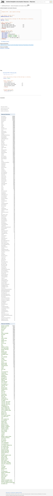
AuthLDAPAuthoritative (8, 297)
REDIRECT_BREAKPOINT (8, 472)
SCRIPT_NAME (8, 422)
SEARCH (8, 390)
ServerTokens (8, 156)
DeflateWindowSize (8, 320)
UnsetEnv (8, 248)
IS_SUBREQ (8, 400)
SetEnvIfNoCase (8, 145)
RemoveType (8, 205)
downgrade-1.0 (8, 378)
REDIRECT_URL (8, 414)
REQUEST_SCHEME (8, 427)
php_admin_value (8, 214)
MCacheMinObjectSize (8, 291)
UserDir (8, 234)
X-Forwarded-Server (8, 443)
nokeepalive (8, 375)
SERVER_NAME (8, 363)
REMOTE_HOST (8, 395)
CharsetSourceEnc (8, 230)
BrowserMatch (8, 157)
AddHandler (8, 164)
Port (8, 159)
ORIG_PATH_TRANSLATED (8, 463)
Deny (8, 123)
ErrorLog (8, 305)
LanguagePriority (8, 233)
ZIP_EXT (8, 470)
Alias (8, 186)
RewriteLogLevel (8, 255)
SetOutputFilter (8, 150)
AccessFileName (8, 281)
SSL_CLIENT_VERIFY (8, 447)
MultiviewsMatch (8, 275)
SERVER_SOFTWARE (8, 450)
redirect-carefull (8, 431)
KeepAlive (8, 199)
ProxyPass (8, 251)
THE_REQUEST (8, 353)
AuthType (8, 169)
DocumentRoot (8, 219)
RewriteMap (8, 245)
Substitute (8, 237)
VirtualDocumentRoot (8, 162)
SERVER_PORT (8, 340)
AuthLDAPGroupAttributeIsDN (8, 315)
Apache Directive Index (5, 108)
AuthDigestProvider (8, 249)
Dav (8, 213)
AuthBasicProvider (8, 209)
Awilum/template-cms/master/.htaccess (19, 5)
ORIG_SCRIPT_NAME (8, 461)
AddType (8, 133)
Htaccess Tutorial (4, 106)
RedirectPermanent (8, 212)
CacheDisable (8, 263)
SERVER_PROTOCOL (8, 452)
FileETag (8, 142)
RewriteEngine (26, 44)
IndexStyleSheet (8, 220)
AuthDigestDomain (8, 280)
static (8, 335)
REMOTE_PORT (8, 468)
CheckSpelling (8, 223)
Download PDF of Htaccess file (9, 72)
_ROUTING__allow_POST (8, 404)
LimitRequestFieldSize (8, 307)
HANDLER (8, 380)
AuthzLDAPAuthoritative (8, 269)
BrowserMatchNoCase (8, 240)
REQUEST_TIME (8, 457)
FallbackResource (8, 194)
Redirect (8, 127)
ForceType (8, 182)
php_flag (12, 44)
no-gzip (8, 339)
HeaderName (8, 208)
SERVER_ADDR (8, 351)
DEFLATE (8, 329)
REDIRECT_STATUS (8, 346)
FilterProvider (8, 176)
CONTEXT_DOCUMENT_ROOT (8, 480)
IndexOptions (8, 193)
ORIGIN (8, 342)
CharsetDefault (8, 228)
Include (8, 146)
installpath (8, 467)
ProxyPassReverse (8, 274)
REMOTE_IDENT (8, 460)
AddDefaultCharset (6, 5)
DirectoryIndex (8, 136)
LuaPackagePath (8, 276)
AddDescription (8, 215)
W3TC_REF (8, 396)
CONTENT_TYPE (8, 385)
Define (8, 189)
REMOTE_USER (8, 379)
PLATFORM (8, 466)
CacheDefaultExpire (8, 311)
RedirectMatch (8, 158)
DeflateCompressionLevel (8, 227)
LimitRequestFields (8, 306)
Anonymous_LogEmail (8, 300)
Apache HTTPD (19, 492)
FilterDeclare (8, 178)
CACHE (8, 366)
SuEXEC (8, 316)
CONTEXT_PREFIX (8, 374)
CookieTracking (8, 279)
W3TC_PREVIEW (8, 381)
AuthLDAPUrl (8, 259)
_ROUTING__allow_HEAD (8, 401)
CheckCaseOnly (8, 265)
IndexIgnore (8, 163)
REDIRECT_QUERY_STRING (8, 436)
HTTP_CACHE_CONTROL (8, 415)
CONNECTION (8, 397)
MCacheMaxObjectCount (8, 295)
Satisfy (8, 154)
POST (8, 345)
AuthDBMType (8, 301)
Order (8, 126)
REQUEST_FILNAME (8, 425)
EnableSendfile (8, 283)
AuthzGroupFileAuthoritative (8, 289)
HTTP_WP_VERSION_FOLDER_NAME (8, 482)
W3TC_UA (8, 392)
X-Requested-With (8, 365)
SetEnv (8, 161)
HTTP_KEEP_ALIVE (8, 416)
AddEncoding (8, 147)
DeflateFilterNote (8, 246)
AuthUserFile (8, 171)
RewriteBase (16, 44)
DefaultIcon (8, 222)
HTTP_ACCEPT (8, 383)
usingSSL (8, 434)
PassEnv (8, 253)
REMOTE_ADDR (8, 364)
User (8, 148)
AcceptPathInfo (8, 200)
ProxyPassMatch (8, 270)
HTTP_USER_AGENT (8, 348)
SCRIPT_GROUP (8, 456)
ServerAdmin (8, 266)
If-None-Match (8, 394)
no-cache (8, 359)
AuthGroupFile (8, 181)
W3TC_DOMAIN (8, 430)
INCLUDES (8, 334)
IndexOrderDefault (8, 224)
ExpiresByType (8, 137)
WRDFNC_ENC (8, 421)
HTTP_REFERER (8, 356)
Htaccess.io (8, 492)
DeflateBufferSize (8, 304)
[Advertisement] (20, 59)
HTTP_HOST (8, 328)
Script (8, 130)
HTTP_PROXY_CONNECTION (8, 445)
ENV (8, 332)
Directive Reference (4, 109)
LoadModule (8, 225)
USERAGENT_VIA (8, 405)
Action (8, 187)
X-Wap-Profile (8, 373)
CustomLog (8, 256)
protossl (8, 350)
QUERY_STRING (8, 338)
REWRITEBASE (8, 376)
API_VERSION (8, 440)
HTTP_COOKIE (8, 360)
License (7, 41)
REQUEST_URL (8, 412)
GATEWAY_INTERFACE (8, 437)
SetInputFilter (8, 273)
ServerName (8, 217)
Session (8, 168)
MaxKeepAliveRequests (8, 290)
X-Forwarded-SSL (8, 471)
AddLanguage (8, 218)
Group (8, 188)
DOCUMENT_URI (7, 483)
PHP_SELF (8, 453)
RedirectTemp (8, 167)
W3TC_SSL (8, 386)
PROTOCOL (8, 477)
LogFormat (8, 258)
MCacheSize (8, 296)
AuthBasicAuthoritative (8, 250)
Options (8, 44)
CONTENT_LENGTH (8, 429)
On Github (3, 41)
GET (8, 344)
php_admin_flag (8, 264)
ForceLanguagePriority (8, 244)
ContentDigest (8, 235)
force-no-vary (8, 343)
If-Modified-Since (8, 389)
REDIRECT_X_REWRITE (8, 426)
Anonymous (8, 192)
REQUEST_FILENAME (4, 48)
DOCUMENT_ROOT (8, 354)
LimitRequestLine (8, 310)
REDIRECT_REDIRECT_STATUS (8, 481)
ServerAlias (8, 288)
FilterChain (8, 174)
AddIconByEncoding (8, 243)
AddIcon (8, 210)
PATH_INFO (8, 391)
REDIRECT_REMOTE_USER (8, 455)
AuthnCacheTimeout (8, 314)
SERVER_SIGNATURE (8, 451)
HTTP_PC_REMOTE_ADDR (8, 410)
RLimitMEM (8, 302)
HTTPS (8, 330)
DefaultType (8, 239)
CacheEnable (8, 309)
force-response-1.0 (8, 384)
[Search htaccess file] (43, 2)
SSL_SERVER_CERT (8, 446)
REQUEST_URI (8, 327)
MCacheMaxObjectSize (8, 294)
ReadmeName (8, 204)
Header (8, 125)
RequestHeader (8, 152)
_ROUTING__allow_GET (8, 402)
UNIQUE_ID (8, 473)
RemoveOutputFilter (8, 271)
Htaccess (13, 492)
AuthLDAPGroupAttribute (8, 317)
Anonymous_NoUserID (8, 299)
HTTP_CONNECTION (8, 419)
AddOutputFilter (8, 183)
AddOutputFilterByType (8, 135)
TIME (8, 337)
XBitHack (8, 229)
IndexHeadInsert (8, 238)
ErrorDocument (8, 128)
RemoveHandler (8, 191)
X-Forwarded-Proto (8, 371)
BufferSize (8, 312)
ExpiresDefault (8, 132)
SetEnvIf (8, 153)
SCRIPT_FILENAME (8, 333)
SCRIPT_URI (8, 441)
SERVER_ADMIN (8, 388)
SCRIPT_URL (8, 411)
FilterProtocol (8, 177)
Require (8, 141)
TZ (8, 370)
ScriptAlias (8, 254)
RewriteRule (31, 44)
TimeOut (8, 207)
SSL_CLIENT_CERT (8, 448)
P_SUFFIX (8, 432)
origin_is (8, 435)
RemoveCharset (8, 242)
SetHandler (8, 184)
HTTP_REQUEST (8, 420)
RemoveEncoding (8, 261)
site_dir (8, 465)
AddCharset (8, 151)
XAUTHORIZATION (8, 399)
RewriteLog (8, 260)
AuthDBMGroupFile (8, 286)
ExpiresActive (8, 131)
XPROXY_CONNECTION (8, 409)
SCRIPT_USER (8, 476)
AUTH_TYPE (8, 438)
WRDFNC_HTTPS (8, 424)
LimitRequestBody (8, 203)
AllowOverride (8, 179)
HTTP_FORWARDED (8, 442)
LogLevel (8, 278)
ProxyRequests (8, 292)
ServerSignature (8, 172)
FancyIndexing (8, 196)
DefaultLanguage (8, 198)
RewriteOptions (8, 173)
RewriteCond (21, 44)
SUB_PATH (8, 478)
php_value (8, 140)
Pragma (8, 358)
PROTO (8, 361)
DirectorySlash (8, 197)
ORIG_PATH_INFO (8, 475)
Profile (8, 368)
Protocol (8, 202)
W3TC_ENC (8, 369)
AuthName (8, 166)
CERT (8, 417)
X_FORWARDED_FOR (8, 406)
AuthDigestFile (8, 268)
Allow (8, 122)
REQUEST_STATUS (8, 458)
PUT (8, 355)
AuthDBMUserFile (8, 285)
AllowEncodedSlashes (8, 284)
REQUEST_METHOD (8, 349)
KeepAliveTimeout (8, 319)
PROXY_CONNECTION (8, 407)
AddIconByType (8, 232)
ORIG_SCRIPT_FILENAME (8, 462)
